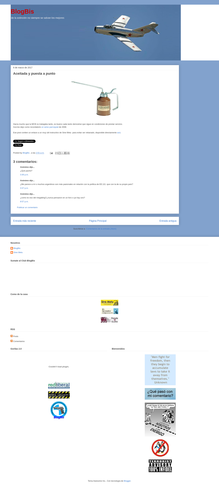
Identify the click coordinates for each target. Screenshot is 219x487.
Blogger (127, 481)
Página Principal (98, 221)
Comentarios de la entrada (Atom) (101, 229)
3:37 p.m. (24, 188)
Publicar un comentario (27, 207)
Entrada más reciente (24, 221)
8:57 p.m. (24, 201)
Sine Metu (18, 252)
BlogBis (22, 11)
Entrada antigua (167, 221)
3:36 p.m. (24, 174)
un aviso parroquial (49, 127)
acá (118, 132)
